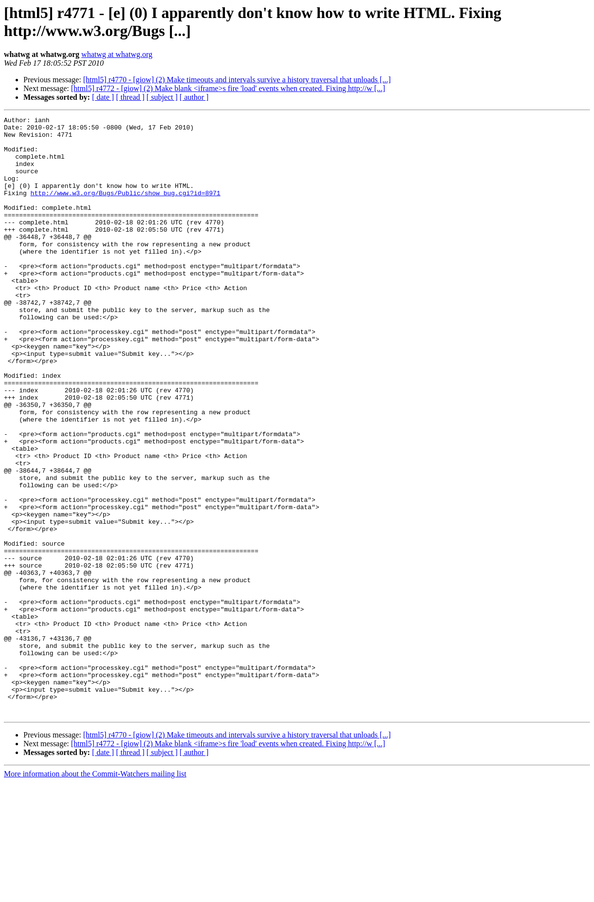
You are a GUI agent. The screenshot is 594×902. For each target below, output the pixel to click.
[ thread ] (130, 97)
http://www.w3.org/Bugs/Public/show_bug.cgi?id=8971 (126, 208)
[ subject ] (162, 97)
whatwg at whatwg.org (116, 54)
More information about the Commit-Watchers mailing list (95, 893)
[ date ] (103, 97)
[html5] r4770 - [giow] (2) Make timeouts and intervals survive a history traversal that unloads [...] (237, 79)
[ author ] (194, 97)
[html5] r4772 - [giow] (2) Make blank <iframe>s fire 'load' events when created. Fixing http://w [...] (228, 88)
